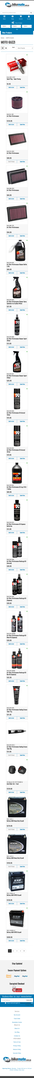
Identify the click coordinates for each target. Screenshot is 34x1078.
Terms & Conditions (25, 1003)
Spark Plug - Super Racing (14, 79)
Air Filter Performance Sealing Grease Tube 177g (17, 711)
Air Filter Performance (13, 116)
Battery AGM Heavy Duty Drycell (15, 821)
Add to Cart (11, 87)
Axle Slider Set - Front (13, 784)
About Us (17, 1028)
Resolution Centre (17, 1022)
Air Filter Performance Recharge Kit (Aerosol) (16, 562)
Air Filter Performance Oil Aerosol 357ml (16, 451)
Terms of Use (17, 1042)
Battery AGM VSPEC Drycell (14, 895)
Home (2, 38)
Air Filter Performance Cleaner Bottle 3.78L (17, 265)
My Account (17, 1015)
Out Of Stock (11, 161)
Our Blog (17, 1032)
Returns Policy (17, 1049)
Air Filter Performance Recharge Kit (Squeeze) (16, 599)
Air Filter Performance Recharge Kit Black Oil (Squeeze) (16, 636)
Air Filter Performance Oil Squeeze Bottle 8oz (16, 525)
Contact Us (17, 1036)
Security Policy (17, 1053)
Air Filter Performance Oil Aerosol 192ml (16, 414)
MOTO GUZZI (10, 38)
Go (17, 29)
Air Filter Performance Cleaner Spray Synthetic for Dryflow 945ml (16, 303)
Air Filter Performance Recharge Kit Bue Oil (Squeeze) (16, 674)
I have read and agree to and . (19, 1003)
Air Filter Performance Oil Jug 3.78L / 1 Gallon (17, 488)
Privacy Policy (29, 1004)
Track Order (17, 1018)
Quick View (22, 87)
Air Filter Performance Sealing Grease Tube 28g (17, 748)
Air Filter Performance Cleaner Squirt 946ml (17, 377)
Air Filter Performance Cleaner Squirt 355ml (17, 340)
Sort (13, 47)
